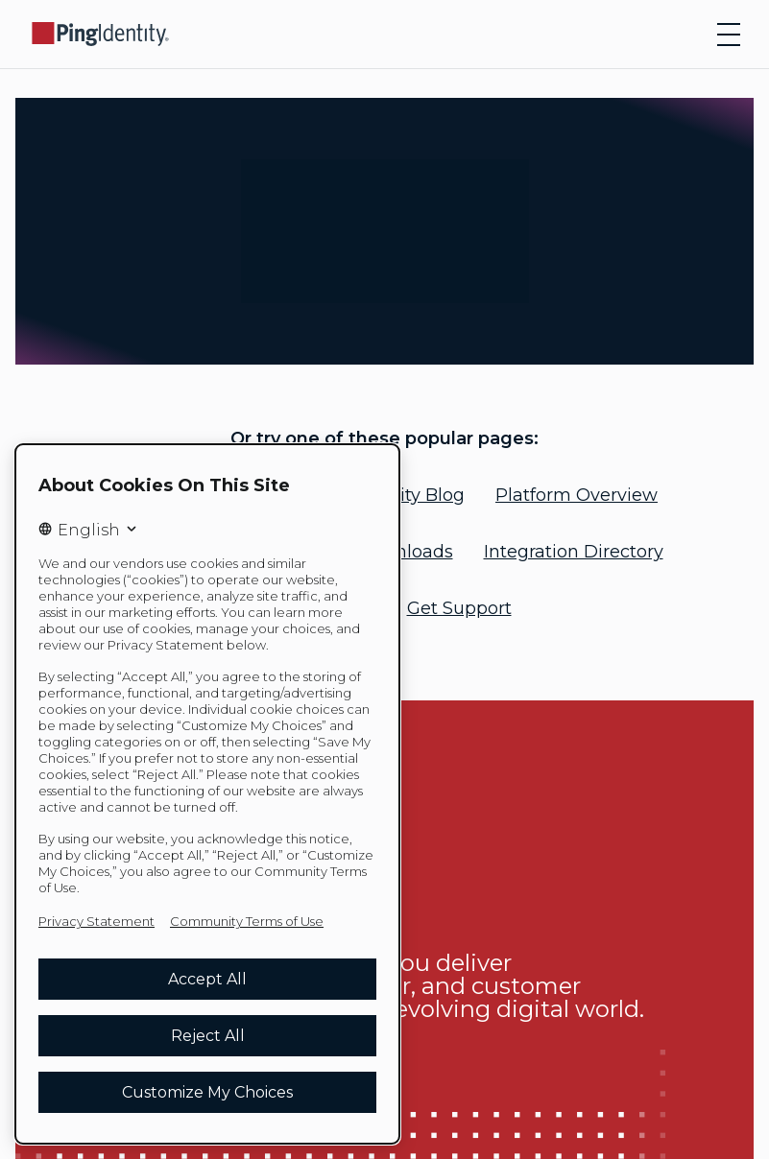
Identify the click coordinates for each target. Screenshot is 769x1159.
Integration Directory (573, 551)
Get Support (459, 608)
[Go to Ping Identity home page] (101, 34)
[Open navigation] (728, 34)
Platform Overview (576, 495)
